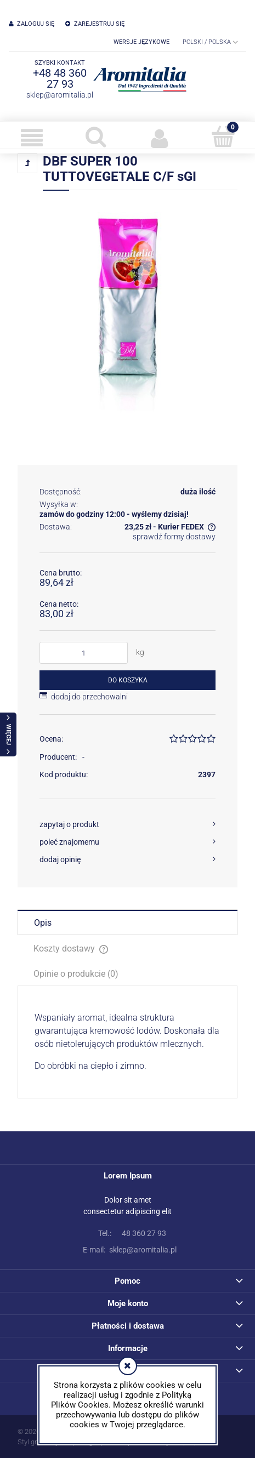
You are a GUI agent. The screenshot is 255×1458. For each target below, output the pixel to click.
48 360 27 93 (127, 1233)
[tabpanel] (127, 1042)
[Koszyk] (223, 136)
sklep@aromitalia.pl (59, 94)
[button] (32, 137)
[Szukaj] (95, 136)
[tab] (127, 922)
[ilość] (83, 653)
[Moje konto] (159, 137)
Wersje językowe (141, 41)
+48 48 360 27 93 (60, 78)
